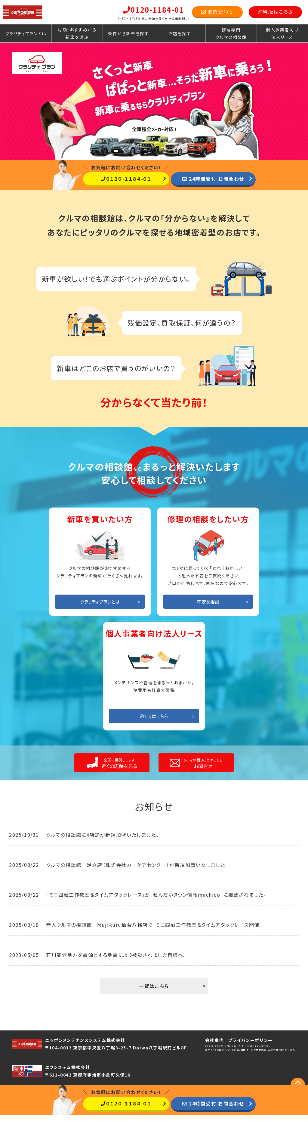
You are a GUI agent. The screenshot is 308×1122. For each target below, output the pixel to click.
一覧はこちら (154, 992)
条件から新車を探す (128, 33)
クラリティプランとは (26, 33)
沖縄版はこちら (275, 11)
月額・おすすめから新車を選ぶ (77, 33)
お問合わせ (217, 11)
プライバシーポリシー (250, 1047)
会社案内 (214, 1047)
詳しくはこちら (154, 723)
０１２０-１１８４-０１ (125, 178)
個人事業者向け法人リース (282, 33)
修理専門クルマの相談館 (231, 33)
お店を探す (179, 33)
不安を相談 (208, 608)
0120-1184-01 (153, 9)
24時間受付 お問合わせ (213, 178)
